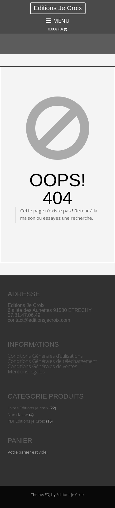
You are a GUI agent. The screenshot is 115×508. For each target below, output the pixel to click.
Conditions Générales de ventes (42, 366)
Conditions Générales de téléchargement (52, 361)
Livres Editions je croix (28, 408)
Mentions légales (26, 371)
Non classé (18, 414)
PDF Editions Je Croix (26, 421)
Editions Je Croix (58, 7)
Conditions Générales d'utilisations (45, 355)
